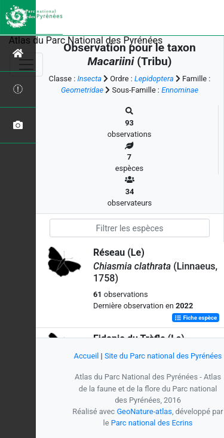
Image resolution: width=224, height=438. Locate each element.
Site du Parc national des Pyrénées (163, 355)
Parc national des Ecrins (152, 422)
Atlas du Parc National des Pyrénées (86, 40)
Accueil (86, 355)
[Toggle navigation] (26, 64)
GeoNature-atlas (144, 411)
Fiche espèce (195, 317)
